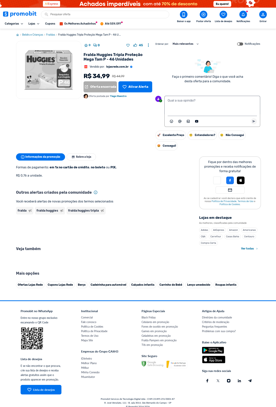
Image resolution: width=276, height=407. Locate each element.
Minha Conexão (90, 372)
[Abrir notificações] (243, 17)
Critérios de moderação (215, 322)
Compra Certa (208, 243)
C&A (203, 236)
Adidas (204, 230)
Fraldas (52, 34)
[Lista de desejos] (135, 86)
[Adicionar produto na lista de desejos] (128, 45)
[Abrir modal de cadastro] (263, 17)
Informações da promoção (40, 157)
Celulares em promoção (155, 322)
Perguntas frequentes (214, 326)
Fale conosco (88, 322)
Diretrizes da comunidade (217, 317)
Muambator (88, 376)
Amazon (233, 230)
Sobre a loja (81, 157)
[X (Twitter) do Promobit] (218, 380)
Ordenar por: (162, 44)
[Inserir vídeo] (196, 121)
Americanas (249, 230)
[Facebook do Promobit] (207, 380)
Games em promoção (154, 331)
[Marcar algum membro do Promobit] (180, 121)
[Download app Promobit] (184, 17)
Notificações (252, 44)
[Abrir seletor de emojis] (171, 121)
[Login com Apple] (241, 180)
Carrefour (215, 236)
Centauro (249, 236)
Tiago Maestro (118, 96)
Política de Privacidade (224, 201)
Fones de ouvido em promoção (160, 326)
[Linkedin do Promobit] (239, 380)
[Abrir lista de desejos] (223, 17)
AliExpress (218, 230)
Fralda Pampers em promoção (159, 340)
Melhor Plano (89, 363)
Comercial (87, 317)
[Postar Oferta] (203, 17)
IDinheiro (86, 358)
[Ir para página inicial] (19, 34)
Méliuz (85, 367)
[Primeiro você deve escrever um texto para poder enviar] (254, 121)
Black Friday (149, 317)
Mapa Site (87, 340)
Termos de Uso (245, 201)
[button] (217, 180)
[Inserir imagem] (188, 121)
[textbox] (212, 105)
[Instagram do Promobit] (228, 380)
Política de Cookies (230, 204)
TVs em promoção (152, 344)
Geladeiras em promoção (156, 335)
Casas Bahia (232, 236)
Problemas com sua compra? (219, 331)
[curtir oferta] (138, 45)
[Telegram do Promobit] (250, 380)
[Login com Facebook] (230, 180)
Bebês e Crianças (34, 34)
